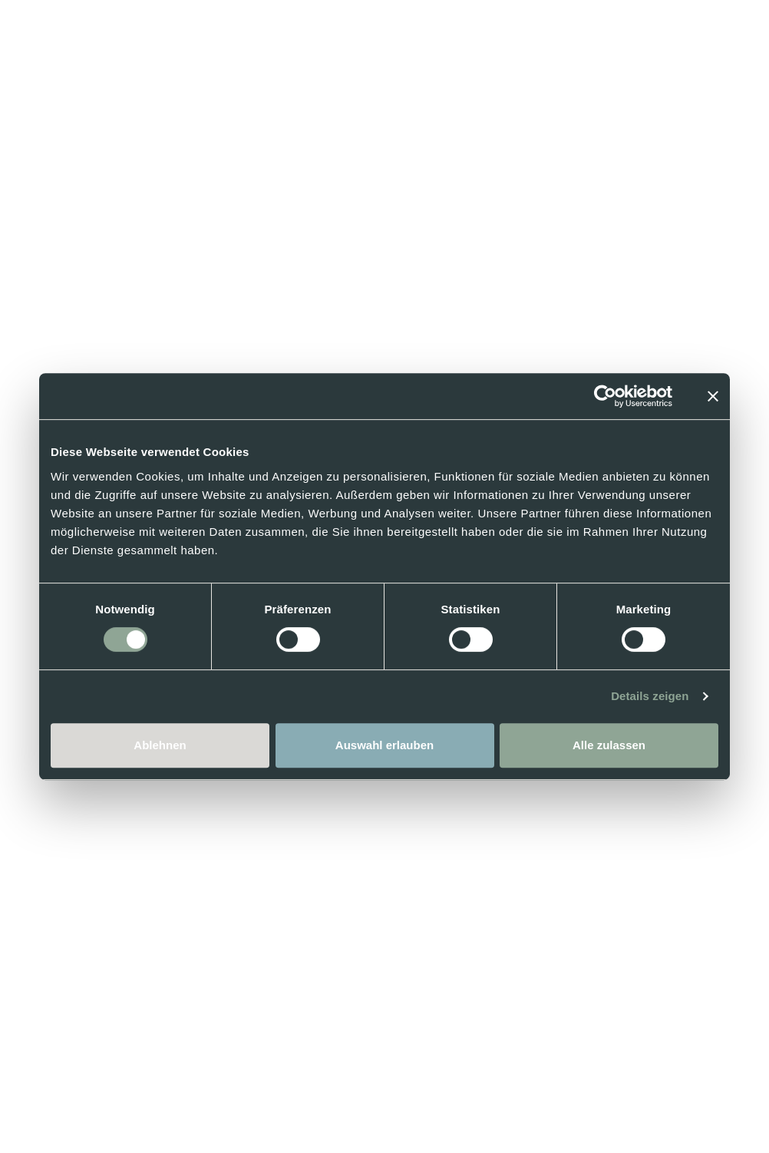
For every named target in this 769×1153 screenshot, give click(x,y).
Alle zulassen (609, 745)
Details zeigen (649, 695)
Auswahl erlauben (384, 745)
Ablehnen (160, 745)
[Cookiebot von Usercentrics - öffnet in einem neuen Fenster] (605, 396)
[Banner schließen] (713, 396)
